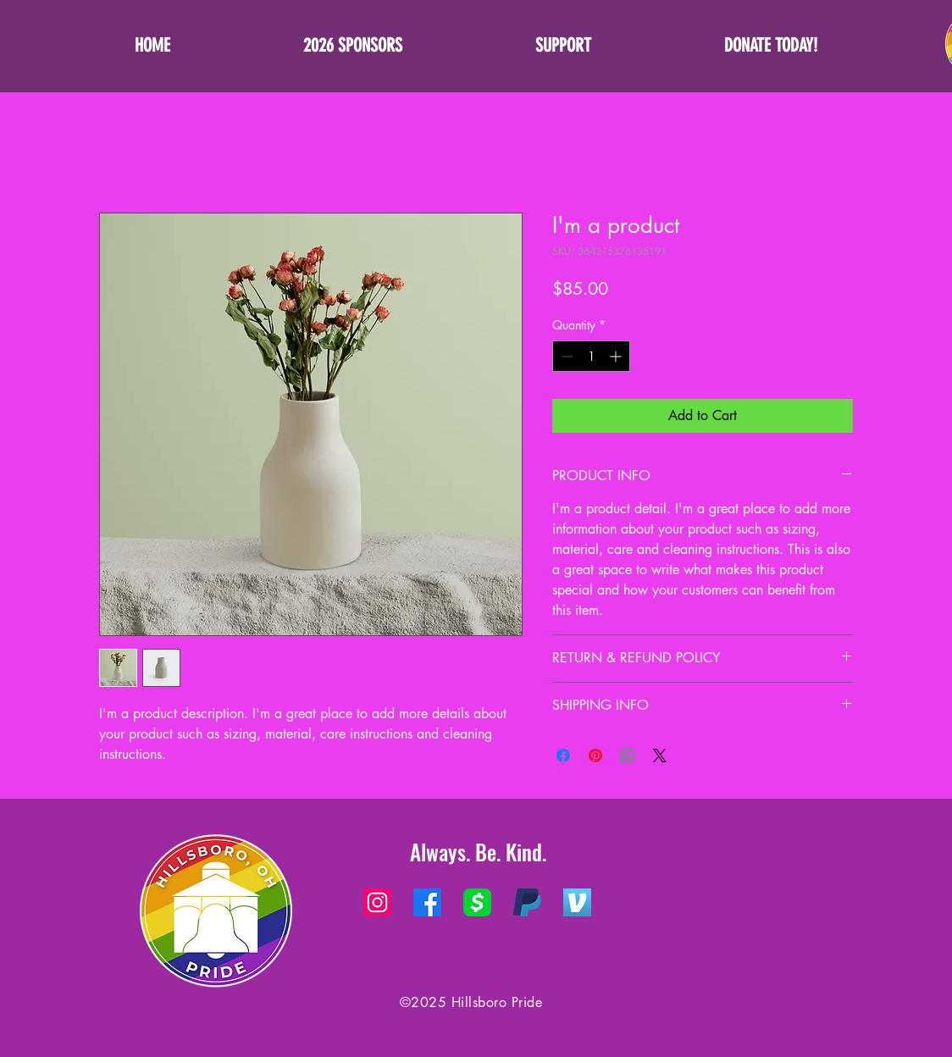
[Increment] (617, 356)
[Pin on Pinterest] (595, 755)
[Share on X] (660, 755)
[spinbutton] (591, 356)
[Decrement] (565, 356)
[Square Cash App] (477, 902)
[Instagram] (377, 902)
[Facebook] (427, 902)
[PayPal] (527, 902)
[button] (562, 46)
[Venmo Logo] (577, 902)
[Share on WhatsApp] (627, 755)
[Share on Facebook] (563, 755)
